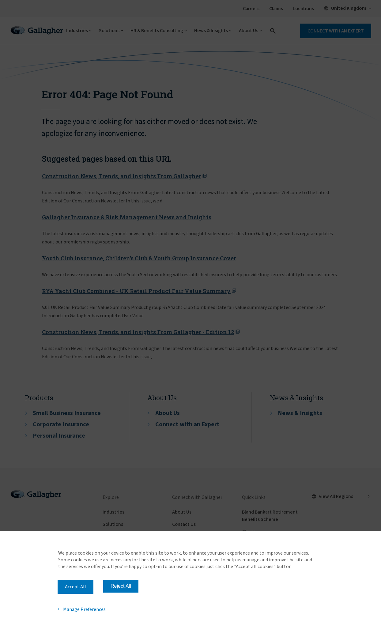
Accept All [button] (75, 586)
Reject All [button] (121, 586)
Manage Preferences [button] (84, 609)
